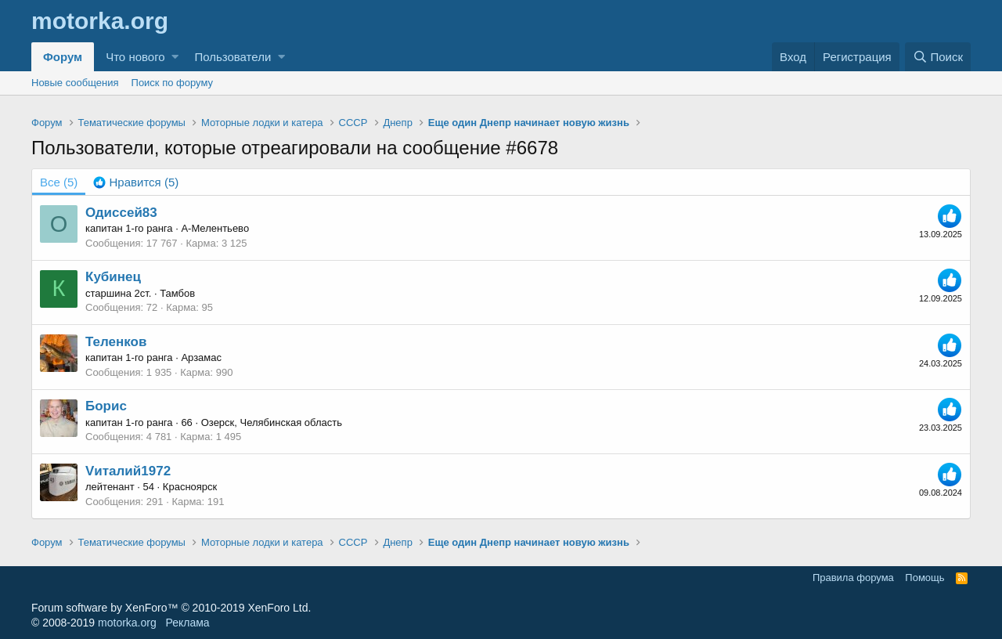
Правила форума (853, 577)
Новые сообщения (75, 82)
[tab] (135, 182)
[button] (175, 56)
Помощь (924, 577)
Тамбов (177, 293)
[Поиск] (938, 56)
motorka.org (127, 622)
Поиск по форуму (172, 82)
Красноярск (190, 487)
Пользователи (232, 56)
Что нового (135, 56)
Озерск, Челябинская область (271, 422)
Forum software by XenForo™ (171, 607)
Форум (62, 56)
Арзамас (201, 357)
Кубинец (113, 276)
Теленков (115, 341)
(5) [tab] (58, 182)
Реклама (187, 622)
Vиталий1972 (128, 471)
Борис (106, 406)
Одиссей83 (121, 212)
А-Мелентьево (215, 228)
